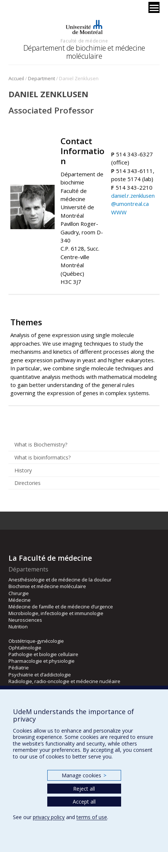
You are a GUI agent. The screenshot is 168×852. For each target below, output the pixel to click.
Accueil (16, 78)
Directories (27, 482)
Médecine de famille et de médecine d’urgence (60, 606)
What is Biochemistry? (41, 444)
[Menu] (154, 7)
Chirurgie (18, 593)
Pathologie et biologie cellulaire (43, 654)
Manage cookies (84, 775)
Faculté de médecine (84, 41)
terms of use (91, 817)
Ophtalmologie (24, 647)
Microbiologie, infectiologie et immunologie (55, 613)
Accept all (84, 801)
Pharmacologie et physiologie (41, 661)
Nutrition (18, 626)
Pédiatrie (18, 667)
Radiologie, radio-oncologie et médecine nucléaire (64, 681)
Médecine (19, 600)
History (23, 470)
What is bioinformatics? (42, 457)
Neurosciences (25, 620)
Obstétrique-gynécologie (36, 641)
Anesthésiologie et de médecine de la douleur (60, 579)
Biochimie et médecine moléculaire (47, 586)
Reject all (84, 788)
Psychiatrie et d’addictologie (39, 674)
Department (41, 78)
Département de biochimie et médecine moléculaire (84, 52)
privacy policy (49, 817)
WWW (119, 212)
